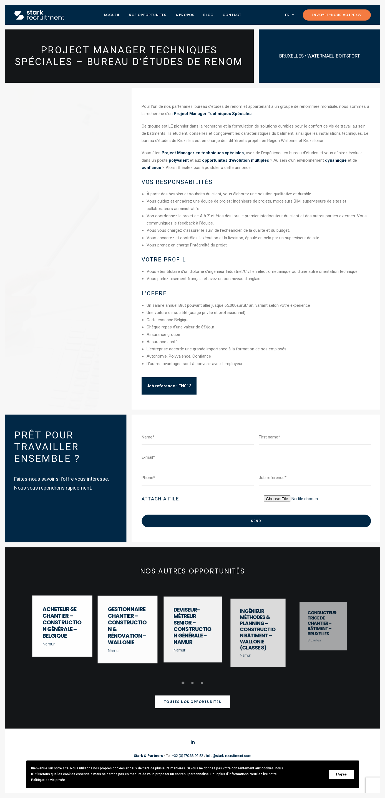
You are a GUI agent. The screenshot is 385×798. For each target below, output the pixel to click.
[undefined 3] (202, 683)
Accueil (112, 15)
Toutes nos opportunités (192, 701)
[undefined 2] (192, 683)
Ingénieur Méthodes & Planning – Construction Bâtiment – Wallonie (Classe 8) (258, 631)
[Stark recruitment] (39, 15)
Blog (208, 15)
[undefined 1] (183, 683)
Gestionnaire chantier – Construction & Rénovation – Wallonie (127, 626)
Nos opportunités (148, 15)
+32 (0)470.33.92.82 (187, 756)
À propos (185, 15)
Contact (232, 15)
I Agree (341, 774)
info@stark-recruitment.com (228, 756)
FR (289, 15)
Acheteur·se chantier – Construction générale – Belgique (61, 623)
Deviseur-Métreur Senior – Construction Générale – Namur (192, 627)
